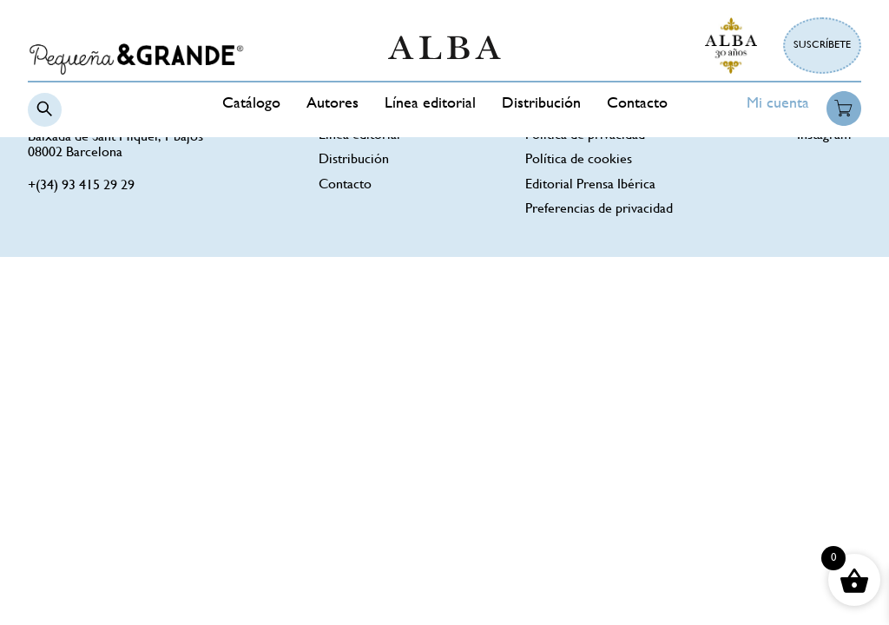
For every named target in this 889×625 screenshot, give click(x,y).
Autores (332, 104)
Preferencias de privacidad (599, 209)
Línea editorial (430, 104)
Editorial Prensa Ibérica (590, 185)
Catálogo (251, 104)
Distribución (541, 104)
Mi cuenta (778, 104)
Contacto (637, 104)
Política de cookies (578, 160)
